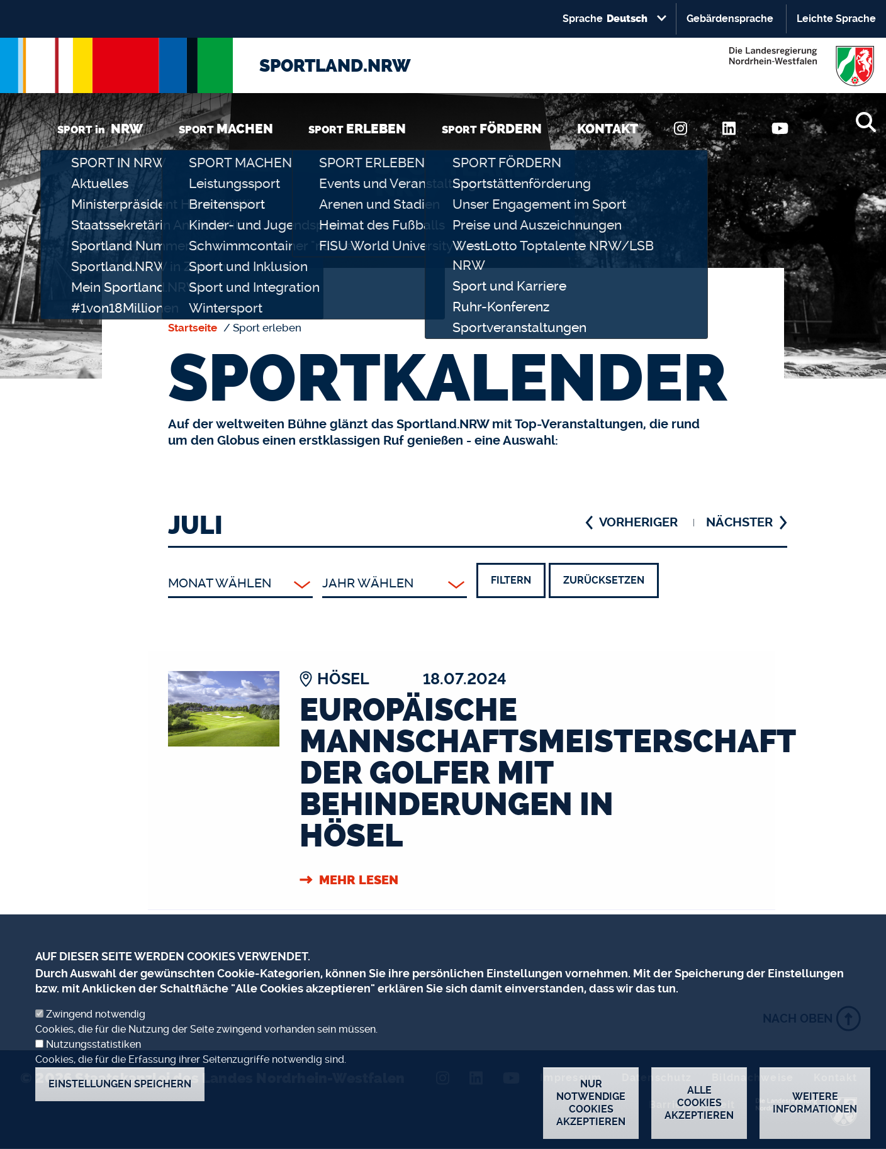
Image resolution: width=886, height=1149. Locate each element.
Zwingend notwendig (95, 1032)
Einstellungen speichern (119, 1101)
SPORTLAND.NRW (335, 65)
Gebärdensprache (730, 19)
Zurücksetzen (603, 580)
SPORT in (100, 128)
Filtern (511, 580)
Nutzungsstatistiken (93, 1062)
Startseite (192, 327)
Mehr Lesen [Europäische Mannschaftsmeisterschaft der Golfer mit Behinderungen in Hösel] (358, 879)
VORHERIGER (638, 522)
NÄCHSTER (739, 522)
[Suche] (865, 122)
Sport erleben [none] (267, 327)
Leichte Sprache (836, 19)
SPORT (226, 128)
